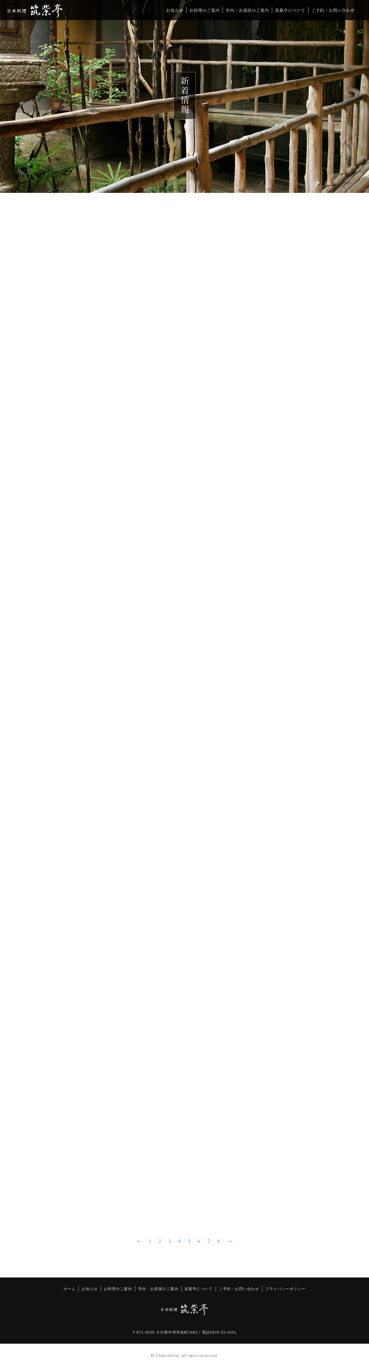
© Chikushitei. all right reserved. (184, 1355)
